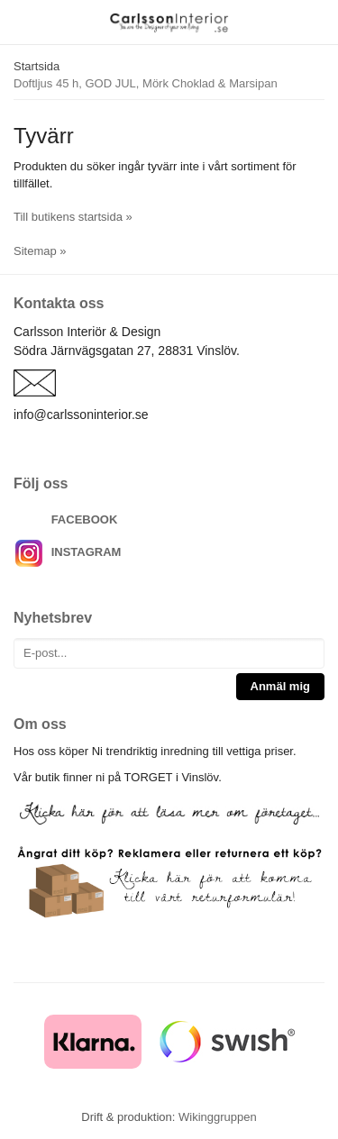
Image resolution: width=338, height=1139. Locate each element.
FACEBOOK (84, 519)
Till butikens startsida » (73, 216)
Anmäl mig (280, 686)
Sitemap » (40, 251)
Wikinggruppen (217, 1117)
